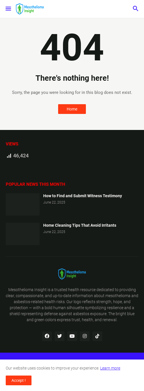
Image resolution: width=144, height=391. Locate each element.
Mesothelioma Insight (27, 289)
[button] (8, 9)
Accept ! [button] (18, 380)
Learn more (110, 368)
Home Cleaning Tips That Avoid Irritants (79, 225)
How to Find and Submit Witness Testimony (82, 195)
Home (72, 109)
